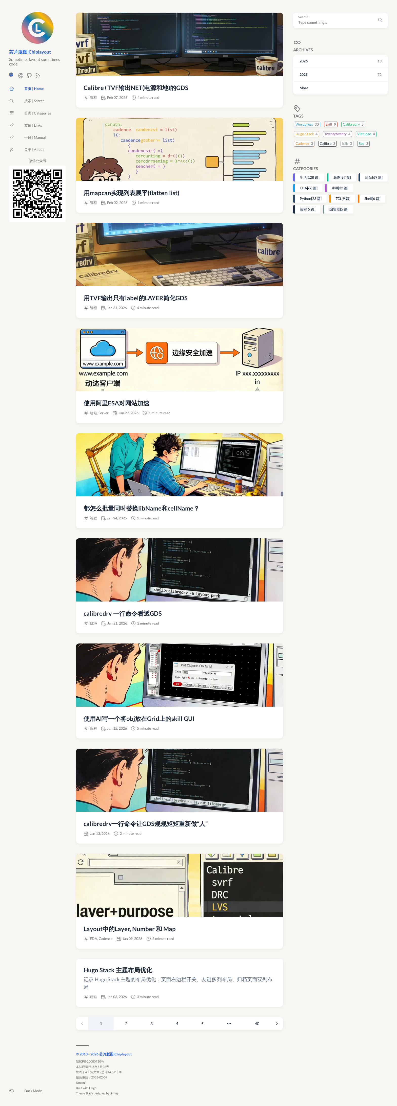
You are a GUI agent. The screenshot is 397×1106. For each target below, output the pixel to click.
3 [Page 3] (151, 1023)
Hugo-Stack (306, 134)
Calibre (327, 143)
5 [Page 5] (202, 1023)
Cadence (304, 143)
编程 (307, 209)
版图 (342, 177)
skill (340, 188)
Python (311, 198)
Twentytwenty (337, 134)
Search (303, 17)
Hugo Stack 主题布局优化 (118, 970)
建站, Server (99, 413)
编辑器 (338, 209)
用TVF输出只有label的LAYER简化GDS (136, 298)
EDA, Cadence (101, 939)
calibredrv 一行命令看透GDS (123, 613)
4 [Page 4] (177, 1023)
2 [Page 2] (126, 1023)
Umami (81, 1083)
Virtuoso (366, 134)
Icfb (347, 143)
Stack (89, 1093)
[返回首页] (37, 41)
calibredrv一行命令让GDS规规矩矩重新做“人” (146, 823)
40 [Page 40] (257, 1023)
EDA (308, 188)
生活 (309, 177)
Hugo (92, 1088)
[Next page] (277, 1023)
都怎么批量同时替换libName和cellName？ (142, 508)
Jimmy (114, 1093)
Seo (363, 143)
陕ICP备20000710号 (90, 1061)
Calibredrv (353, 124)
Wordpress (307, 124)
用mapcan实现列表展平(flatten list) (131, 192)
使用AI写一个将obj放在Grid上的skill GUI (139, 718)
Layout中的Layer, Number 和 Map (130, 928)
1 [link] (101, 1023)
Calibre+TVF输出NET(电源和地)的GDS (136, 87)
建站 (374, 177)
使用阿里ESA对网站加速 (116, 403)
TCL (343, 198)
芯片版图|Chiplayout (30, 52)
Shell (372, 198)
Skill (331, 124)
